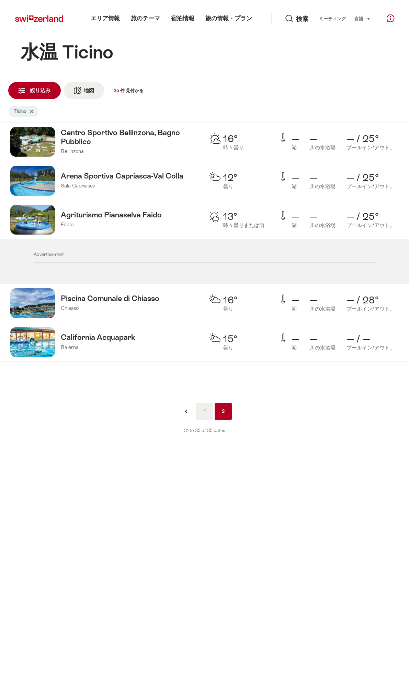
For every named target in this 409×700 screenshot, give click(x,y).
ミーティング (332, 18)
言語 (362, 18)
